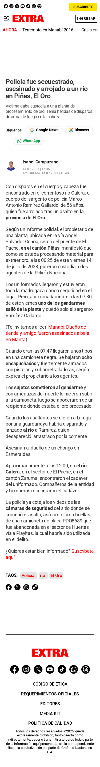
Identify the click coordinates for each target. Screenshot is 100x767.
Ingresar (86, 18)
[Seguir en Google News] (44, 130)
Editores (50, 703)
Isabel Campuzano (40, 162)
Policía (28, 575)
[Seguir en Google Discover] (79, 130)
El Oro (56, 575)
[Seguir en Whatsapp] (28, 141)
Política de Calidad (50, 723)
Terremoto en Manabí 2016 (47, 29)
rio (42, 575)
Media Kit (50, 713)
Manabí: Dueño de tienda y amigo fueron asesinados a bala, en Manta (48, 333)
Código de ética (50, 684)
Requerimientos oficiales (50, 693)
